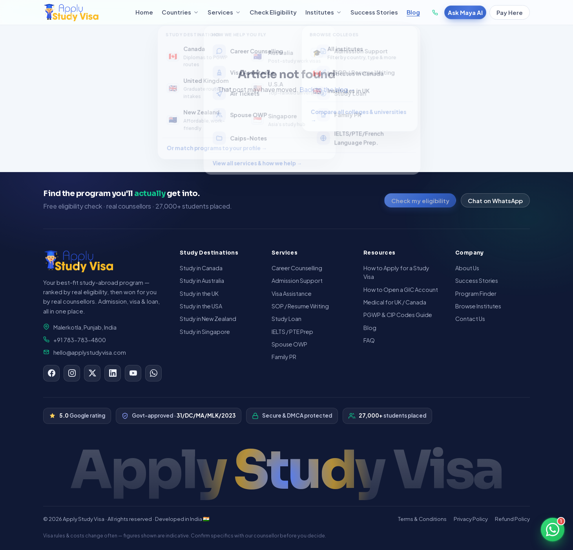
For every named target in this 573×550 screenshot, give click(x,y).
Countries (180, 12)
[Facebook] (51, 373)
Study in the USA (201, 306)
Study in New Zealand (208, 318)
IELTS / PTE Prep (292, 331)
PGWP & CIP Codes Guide (397, 314)
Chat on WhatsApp (495, 200)
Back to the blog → (327, 89)
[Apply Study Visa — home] (84, 12)
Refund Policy (512, 518)
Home (144, 12)
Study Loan (286, 318)
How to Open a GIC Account (400, 289)
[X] (92, 373)
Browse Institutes (478, 306)
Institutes (323, 12)
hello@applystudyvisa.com (84, 352)
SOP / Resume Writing (300, 306)
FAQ (369, 340)
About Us (467, 267)
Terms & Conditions (422, 518)
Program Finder (475, 293)
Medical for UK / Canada (394, 302)
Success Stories (374, 12)
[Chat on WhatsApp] (552, 529)
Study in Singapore (205, 331)
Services (224, 12)
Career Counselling (297, 267)
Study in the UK (199, 293)
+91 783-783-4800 (74, 339)
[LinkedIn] (112, 373)
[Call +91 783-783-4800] (435, 12)
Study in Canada (201, 267)
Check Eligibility (273, 12)
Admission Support (297, 280)
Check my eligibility (420, 200)
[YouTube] (133, 373)
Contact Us (470, 318)
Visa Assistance (292, 293)
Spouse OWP (289, 344)
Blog (413, 12)
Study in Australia (202, 280)
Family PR (284, 356)
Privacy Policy (471, 518)
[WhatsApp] (153, 373)
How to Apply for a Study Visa (396, 272)
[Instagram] (72, 373)
